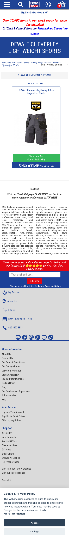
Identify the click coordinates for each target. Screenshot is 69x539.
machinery (18, 220)
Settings (34, 531)
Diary (4, 387)
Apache (56, 253)
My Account (11, 293)
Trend (21, 233)
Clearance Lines (9, 445)
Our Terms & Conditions (13, 362)
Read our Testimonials (13, 378)
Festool (5, 235)
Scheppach (15, 240)
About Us (10, 301)
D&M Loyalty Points (11, 420)
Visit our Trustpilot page (13, 472)
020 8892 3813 (13, 328)
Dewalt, (29, 230)
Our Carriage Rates (11, 366)
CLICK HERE (41, 194)
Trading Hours (8, 383)
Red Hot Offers (9, 441)
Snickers (47, 253)
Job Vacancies (9, 395)
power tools (20, 217)
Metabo (13, 233)
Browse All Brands (11, 457)
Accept (34, 523)
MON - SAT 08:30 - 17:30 (17, 319)
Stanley (51, 227)
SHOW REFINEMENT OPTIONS (34, 75)
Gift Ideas (6, 449)
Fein (16, 235)
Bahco (59, 227)
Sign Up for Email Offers (13, 416)
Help (4, 399)
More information (14, 513)
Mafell (29, 233)
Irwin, (44, 227)
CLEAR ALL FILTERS (34, 83)
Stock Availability (10, 374)
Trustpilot (34, 34)
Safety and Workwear (11, 62)
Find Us (9, 310)
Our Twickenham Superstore (16, 391)
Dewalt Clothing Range (33, 62)
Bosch (4, 233)
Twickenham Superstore (52, 28)
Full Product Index (10, 462)
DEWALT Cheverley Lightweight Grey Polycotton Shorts (36, 92)
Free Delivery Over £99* (34, 12)
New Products (9, 437)
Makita (14, 230)
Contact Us (7, 358)
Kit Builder (7, 433)
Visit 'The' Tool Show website (16, 468)
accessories (7, 222)
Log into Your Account (13, 412)
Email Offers (8, 453)
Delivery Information (11, 370)
